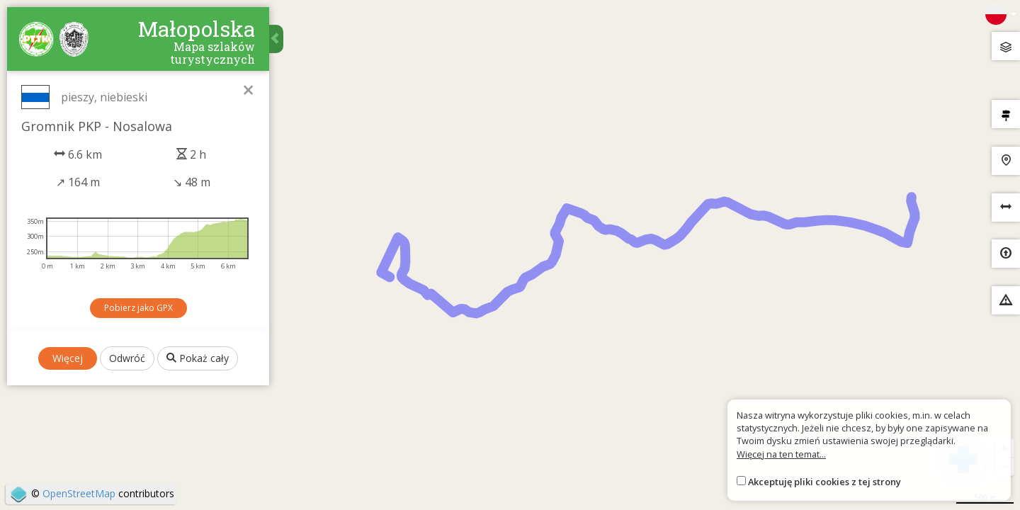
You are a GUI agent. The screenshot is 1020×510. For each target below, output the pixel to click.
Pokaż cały (197, 358)
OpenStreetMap (78, 493)
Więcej (67, 358)
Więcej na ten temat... (781, 454)
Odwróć (127, 358)
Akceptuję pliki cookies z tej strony (824, 481)
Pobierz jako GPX (138, 308)
